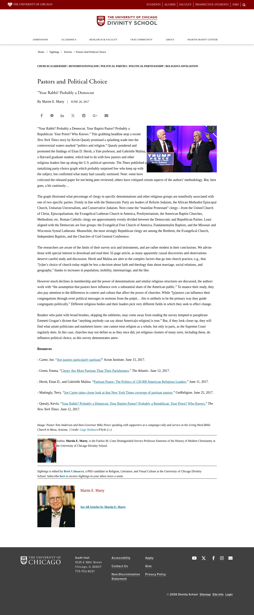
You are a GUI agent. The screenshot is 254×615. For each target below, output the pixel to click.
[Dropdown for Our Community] (152, 38)
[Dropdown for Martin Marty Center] (218, 38)
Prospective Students (212, 4)
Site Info (218, 594)
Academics (68, 39)
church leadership (52, 66)
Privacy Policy (155, 574)
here (62, 476)
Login (229, 594)
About (170, 39)
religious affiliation (182, 66)
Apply (149, 558)
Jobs (235, 4)
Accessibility (121, 558)
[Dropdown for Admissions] (48, 38)
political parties (114, 66)
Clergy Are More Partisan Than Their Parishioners (95, 371)
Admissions (40, 39)
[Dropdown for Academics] (76, 38)
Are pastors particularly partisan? (79, 360)
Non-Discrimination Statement (126, 576)
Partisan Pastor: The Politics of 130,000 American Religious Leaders (140, 382)
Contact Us (120, 566)
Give (148, 566)
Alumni (170, 4)
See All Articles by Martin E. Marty (103, 507)
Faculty (185, 4)
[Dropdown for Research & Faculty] (117, 38)
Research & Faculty (103, 39)
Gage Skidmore (89, 429)
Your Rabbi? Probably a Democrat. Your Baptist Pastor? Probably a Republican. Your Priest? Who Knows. (134, 403)
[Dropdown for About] (174, 38)
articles (68, 52)
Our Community (141, 39)
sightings (54, 52)
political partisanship (146, 66)
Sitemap (205, 594)
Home (41, 52)
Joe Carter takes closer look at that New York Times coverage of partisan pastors (118, 392)
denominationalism (83, 66)
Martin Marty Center (202, 39)
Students (154, 4)
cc (109, 429)
